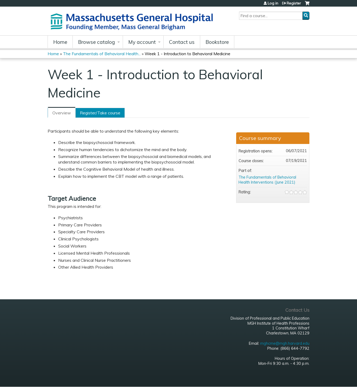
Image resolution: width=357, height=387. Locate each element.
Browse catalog (96, 42)
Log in (273, 3)
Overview (61, 112)
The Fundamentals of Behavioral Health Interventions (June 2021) (267, 180)
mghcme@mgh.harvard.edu (284, 343)
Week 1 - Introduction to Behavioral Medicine (187, 53)
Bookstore (217, 42)
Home (60, 42)
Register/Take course (100, 112)
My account (142, 42)
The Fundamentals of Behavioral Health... (102, 53)
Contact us (182, 42)
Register (294, 3)
